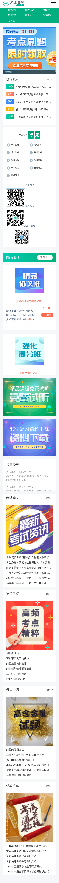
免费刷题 (9, 72)
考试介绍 (13, 145)
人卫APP (29, 185)
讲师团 (12, 21)
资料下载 (12, 15)
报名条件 (36, 145)
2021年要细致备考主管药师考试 (24, 866)
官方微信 (29, 205)
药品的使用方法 (15, 749)
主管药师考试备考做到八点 (21, 861)
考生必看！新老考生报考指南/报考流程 (28, 562)
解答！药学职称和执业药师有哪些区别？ (29, 567)
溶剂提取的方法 (15, 653)
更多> (50, 80)
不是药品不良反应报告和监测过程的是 (27, 765)
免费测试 (47, 10)
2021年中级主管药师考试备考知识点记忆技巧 (31, 871)
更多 (48, 498)
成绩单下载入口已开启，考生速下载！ (27, 583)
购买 (49, 314)
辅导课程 (12, 10)
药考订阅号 (29, 226)
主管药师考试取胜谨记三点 (21, 856)
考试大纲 (13, 160)
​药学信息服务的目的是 (18, 775)
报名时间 (13, 152)
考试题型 (13, 168)
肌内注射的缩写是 (16, 673)
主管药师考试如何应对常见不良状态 (26, 851)
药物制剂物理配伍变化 (18, 668)
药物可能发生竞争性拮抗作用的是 (25, 754)
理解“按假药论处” (16, 678)
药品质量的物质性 (16, 663)
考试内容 (36, 160)
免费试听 (29, 10)
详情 (29, 319)
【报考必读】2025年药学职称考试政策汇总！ (31, 572)
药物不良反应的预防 (17, 658)
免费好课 (47, 15)
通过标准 (36, 168)
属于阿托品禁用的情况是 (20, 760)
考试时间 (36, 152)
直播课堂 (29, 15)
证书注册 (13, 175)
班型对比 (44, 257)
